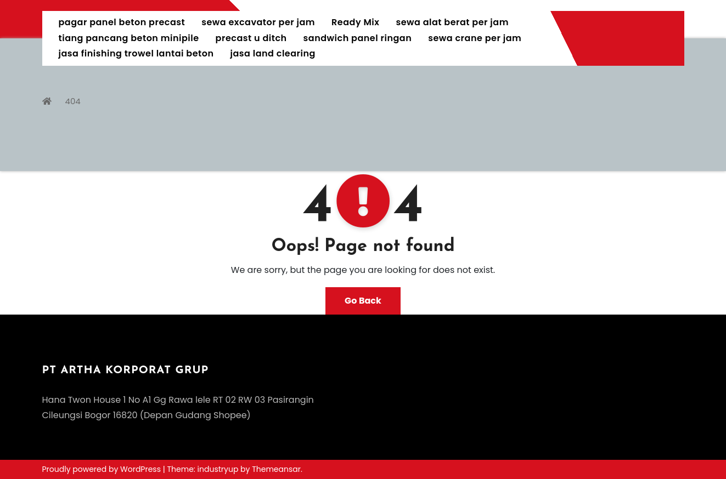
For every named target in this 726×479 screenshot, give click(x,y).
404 (73, 101)
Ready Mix (355, 22)
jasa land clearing (273, 53)
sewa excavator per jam (258, 22)
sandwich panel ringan (357, 38)
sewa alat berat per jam (452, 22)
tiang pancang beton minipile (129, 38)
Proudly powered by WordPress (102, 469)
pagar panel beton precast (122, 22)
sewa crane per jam (474, 38)
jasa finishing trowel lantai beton (136, 53)
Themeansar (276, 469)
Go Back (363, 300)
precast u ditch (251, 38)
